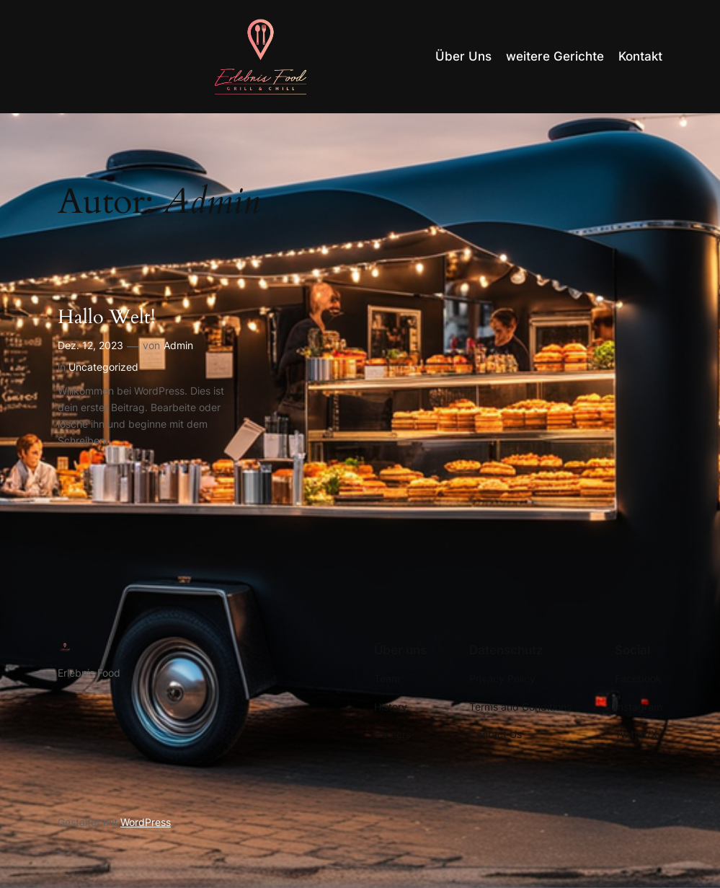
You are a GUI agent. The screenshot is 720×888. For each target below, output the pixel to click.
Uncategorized (103, 367)
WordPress (145, 822)
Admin (178, 345)
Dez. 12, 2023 (90, 345)
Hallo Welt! (106, 318)
